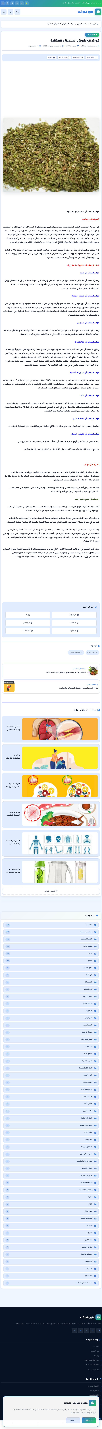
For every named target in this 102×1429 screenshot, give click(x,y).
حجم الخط (91, 58)
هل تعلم (96, 1398)
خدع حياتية (96, 1373)
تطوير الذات (95, 1354)
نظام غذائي (96, 1394)
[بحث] (17, 12)
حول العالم (96, 1412)
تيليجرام (28, 623)
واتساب (74, 623)
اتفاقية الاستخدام (93, 1329)
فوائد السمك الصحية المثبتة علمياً (65, 793)
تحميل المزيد (51, 855)
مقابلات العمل (94, 1364)
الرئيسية (97, 1310)
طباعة (48, 58)
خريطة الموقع (94, 1333)
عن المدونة (96, 1315)
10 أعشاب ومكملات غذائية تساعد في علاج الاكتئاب (58, 748)
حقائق (97, 1403)
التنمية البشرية (94, 1350)
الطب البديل (92, 35)
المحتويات (77, 58)
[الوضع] (10, 12)
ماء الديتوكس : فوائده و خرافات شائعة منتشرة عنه (58, 838)
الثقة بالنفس (95, 1359)
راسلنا (97, 1320)
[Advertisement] (51, 83)
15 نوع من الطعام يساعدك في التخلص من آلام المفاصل (56, 815)
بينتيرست (28, 631)
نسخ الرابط (62, 58)
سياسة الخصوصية (93, 1324)
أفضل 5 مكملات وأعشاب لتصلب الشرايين (62, 726)
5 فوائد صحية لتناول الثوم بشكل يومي (63, 771)
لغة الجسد (96, 1368)
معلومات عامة (94, 1408)
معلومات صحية (76, 653)
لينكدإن (74, 631)
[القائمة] (4, 12)
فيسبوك (74, 615)
